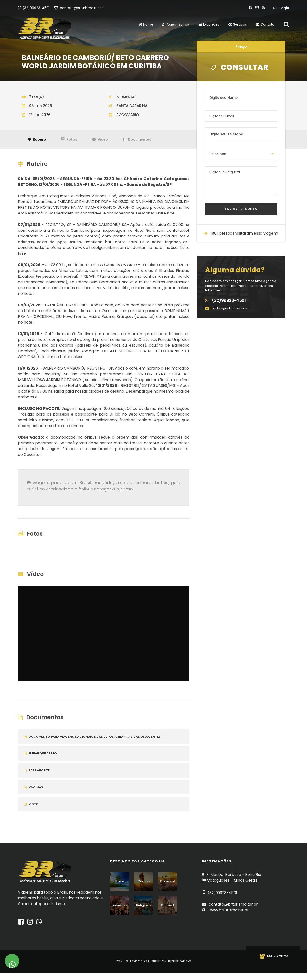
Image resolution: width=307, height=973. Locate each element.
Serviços (237, 24)
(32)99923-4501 (34, 8)
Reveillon (119, 905)
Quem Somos (176, 24)
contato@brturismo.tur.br (78, 8)
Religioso (143, 905)
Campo (143, 881)
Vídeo (100, 139)
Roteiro (37, 139)
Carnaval (167, 881)
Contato (265, 24)
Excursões (209, 24)
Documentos (137, 139)
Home (146, 24)
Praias (119, 881)
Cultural (167, 905)
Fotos (69, 139)
